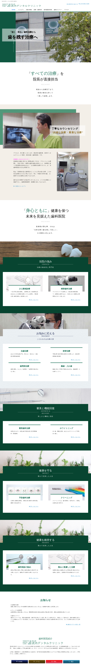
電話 (71, 661)
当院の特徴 (29, 9)
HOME (13, 9)
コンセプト (21, 9)
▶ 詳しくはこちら (33, 299)
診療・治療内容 (38, 9)
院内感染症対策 (48, 9)
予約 (53, 661)
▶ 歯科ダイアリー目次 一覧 (73, 624)
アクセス (66, 9)
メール (36, 661)
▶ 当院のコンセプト (20, 186)
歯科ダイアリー (58, 9)
